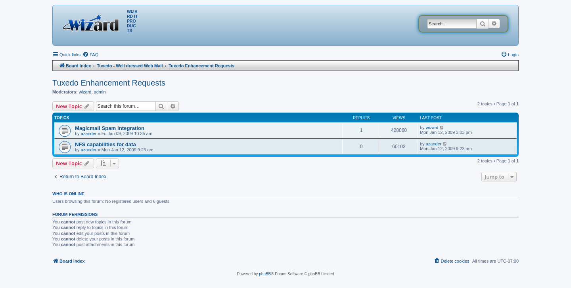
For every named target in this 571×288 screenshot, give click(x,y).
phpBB (265, 274)
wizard (85, 92)
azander (89, 133)
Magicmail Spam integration (109, 128)
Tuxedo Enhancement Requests (108, 82)
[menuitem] (90, 54)
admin (100, 92)
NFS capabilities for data (105, 144)
